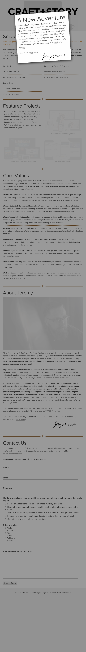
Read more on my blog (28, 52)
